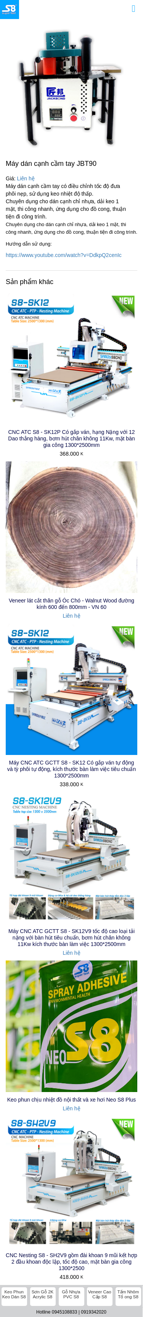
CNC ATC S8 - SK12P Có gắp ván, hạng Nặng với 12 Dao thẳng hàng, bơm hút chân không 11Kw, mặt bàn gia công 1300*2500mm (71, 438)
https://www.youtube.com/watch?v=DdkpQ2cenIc (64, 255)
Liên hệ (26, 178)
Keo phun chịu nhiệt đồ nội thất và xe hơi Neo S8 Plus (71, 976)
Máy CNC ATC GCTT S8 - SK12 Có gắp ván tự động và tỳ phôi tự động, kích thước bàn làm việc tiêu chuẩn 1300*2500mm (71, 769)
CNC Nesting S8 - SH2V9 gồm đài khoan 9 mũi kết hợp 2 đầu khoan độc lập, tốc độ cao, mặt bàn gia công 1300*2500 (71, 1013)
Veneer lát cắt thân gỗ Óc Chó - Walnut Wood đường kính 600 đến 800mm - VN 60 (71, 603)
